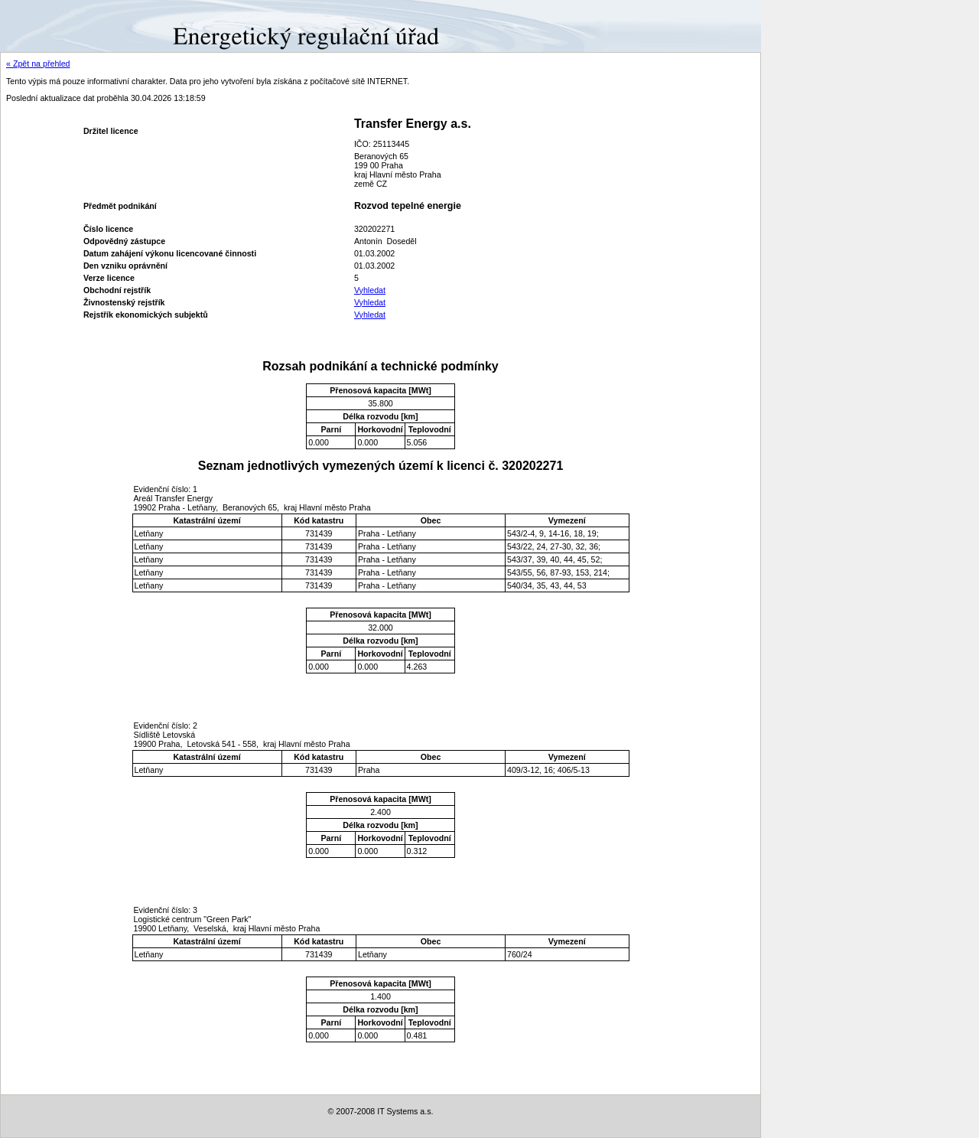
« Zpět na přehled (38, 63)
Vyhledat (369, 290)
